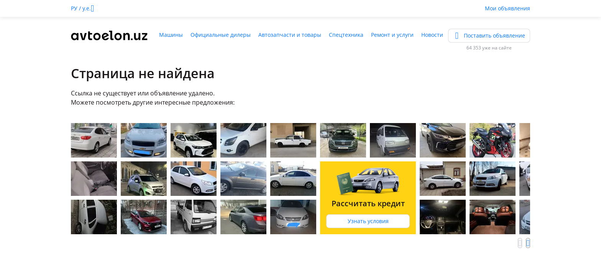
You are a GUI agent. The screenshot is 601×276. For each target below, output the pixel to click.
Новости (432, 34)
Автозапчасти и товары (289, 34)
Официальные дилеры (220, 34)
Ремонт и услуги (392, 34)
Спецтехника (346, 34)
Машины (171, 34)
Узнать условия (368, 221)
